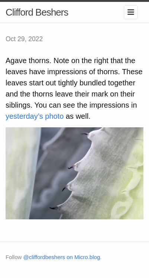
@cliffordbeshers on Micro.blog (61, 257)
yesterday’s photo (35, 116)
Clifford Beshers (37, 12)
